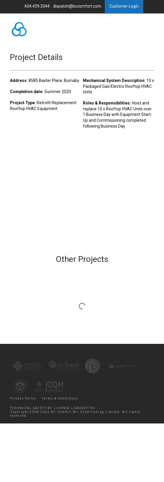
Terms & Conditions (60, 398)
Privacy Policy (23, 398)
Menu (130, 41)
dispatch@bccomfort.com (77, 6)
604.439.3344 (37, 6)
